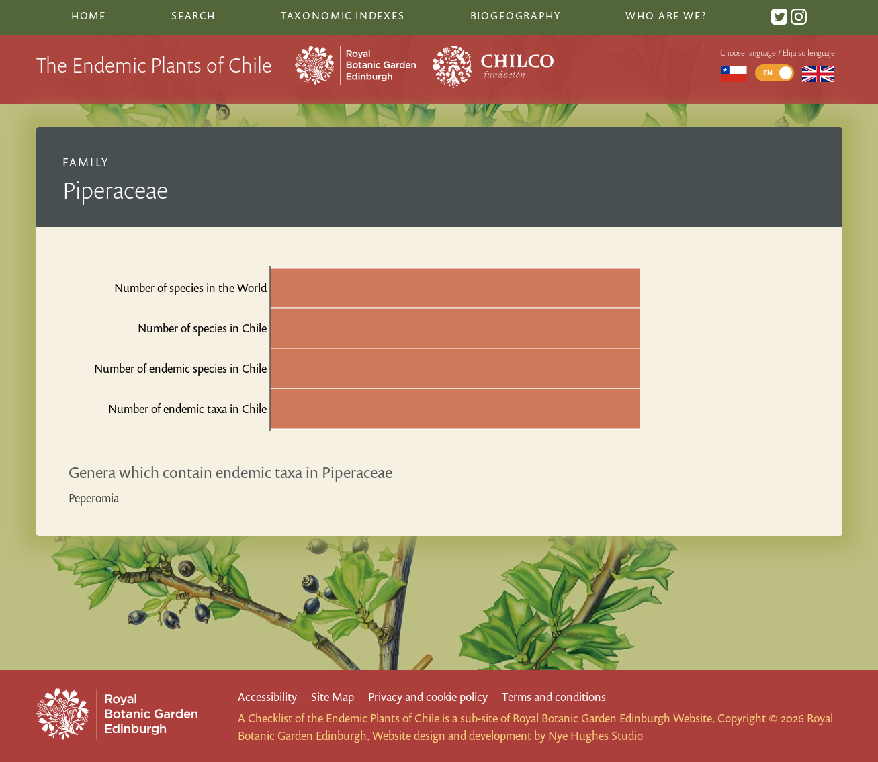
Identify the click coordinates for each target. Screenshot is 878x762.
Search (193, 15)
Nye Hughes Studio (595, 735)
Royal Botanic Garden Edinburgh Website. (614, 718)
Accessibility (267, 696)
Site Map (332, 696)
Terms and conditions (554, 696)
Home (88, 15)
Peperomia (94, 498)
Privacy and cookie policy (428, 696)
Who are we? (665, 15)
